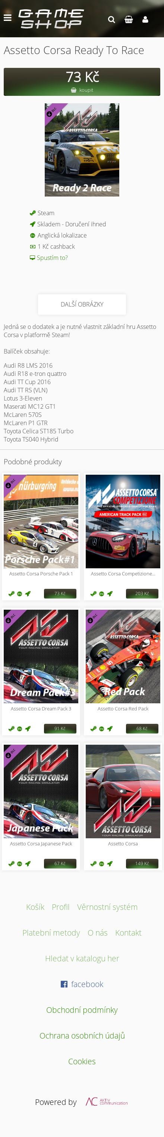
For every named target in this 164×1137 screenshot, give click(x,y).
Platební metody (51, 932)
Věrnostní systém (107, 906)
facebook (82, 984)
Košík (35, 906)
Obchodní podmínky (82, 1009)
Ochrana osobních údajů (82, 1035)
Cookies (82, 1061)
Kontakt (128, 932)
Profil (61, 906)
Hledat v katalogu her (82, 958)
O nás (98, 932)
